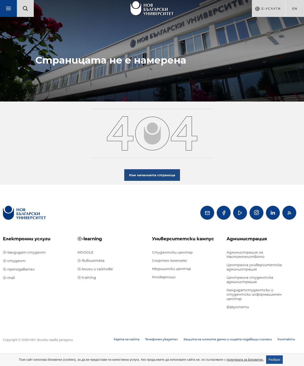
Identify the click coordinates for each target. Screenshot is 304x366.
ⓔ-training (86, 277)
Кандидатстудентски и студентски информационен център (254, 294)
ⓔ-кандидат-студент (24, 252)
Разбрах (275, 359)
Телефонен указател (161, 339)
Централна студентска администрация (250, 279)
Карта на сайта (126, 339)
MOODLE (85, 252)
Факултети (238, 307)
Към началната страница (152, 175)
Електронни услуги (26, 239)
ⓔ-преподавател (19, 269)
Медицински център (171, 269)
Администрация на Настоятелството (245, 254)
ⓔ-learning (89, 239)
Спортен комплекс (169, 260)
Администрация (247, 239)
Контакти (286, 339)
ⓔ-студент (14, 261)
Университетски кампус (183, 239)
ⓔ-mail (9, 278)
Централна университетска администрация (254, 267)
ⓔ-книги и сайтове (95, 269)
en (294, 8)
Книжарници (163, 277)
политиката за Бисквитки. (245, 359)
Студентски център (172, 252)
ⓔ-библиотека (90, 260)
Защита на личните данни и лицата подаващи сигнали (227, 339)
